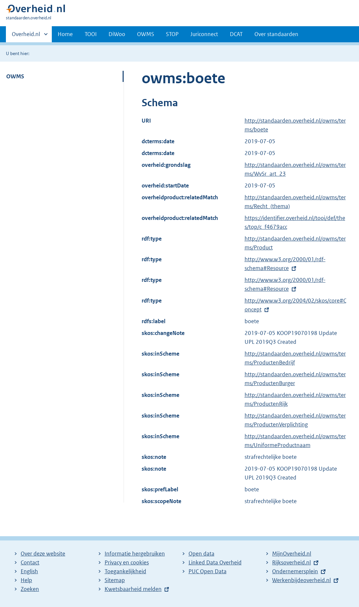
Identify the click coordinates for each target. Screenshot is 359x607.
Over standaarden (276, 34)
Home (65, 34)
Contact (30, 562)
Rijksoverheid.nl (291, 562)
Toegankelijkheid (125, 571)
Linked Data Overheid (215, 562)
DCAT (236, 34)
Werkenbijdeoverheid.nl (301, 580)
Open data (201, 553)
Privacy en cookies (127, 562)
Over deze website (43, 553)
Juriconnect (204, 34)
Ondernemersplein (295, 571)
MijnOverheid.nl (291, 553)
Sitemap (115, 580)
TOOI (91, 34)
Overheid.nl (26, 36)
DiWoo (117, 34)
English (29, 571)
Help (26, 580)
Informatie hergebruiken (135, 553)
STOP (172, 34)
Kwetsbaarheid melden (133, 589)
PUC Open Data (208, 571)
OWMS (145, 34)
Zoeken (30, 589)
